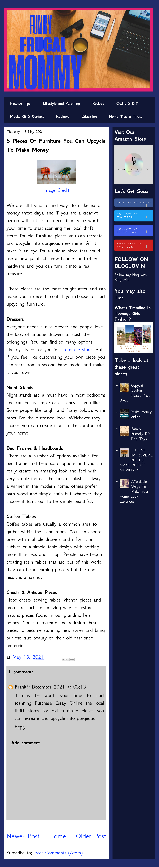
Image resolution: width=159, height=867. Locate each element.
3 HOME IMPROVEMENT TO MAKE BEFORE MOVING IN (136, 460)
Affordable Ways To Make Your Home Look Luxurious (134, 491)
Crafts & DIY (127, 103)
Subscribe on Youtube (134, 245)
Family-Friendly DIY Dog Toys (140, 433)
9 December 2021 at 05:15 (56, 687)
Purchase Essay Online (59, 703)
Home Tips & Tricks (125, 116)
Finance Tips (20, 103)
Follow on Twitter (134, 216)
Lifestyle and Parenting (61, 103)
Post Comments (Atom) (58, 853)
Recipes (98, 103)
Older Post (91, 836)
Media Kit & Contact (27, 116)
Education (89, 116)
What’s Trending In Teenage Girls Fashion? (132, 313)
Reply (20, 727)
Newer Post (22, 836)
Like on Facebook (134, 204)
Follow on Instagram (134, 230)
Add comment (25, 743)
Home (57, 836)
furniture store (77, 349)
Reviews (62, 116)
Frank (20, 687)
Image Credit (56, 190)
